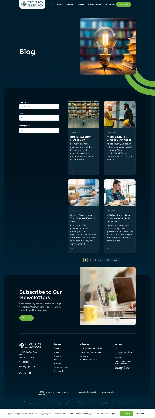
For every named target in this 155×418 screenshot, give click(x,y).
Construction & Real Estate (91, 349)
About (51, 4)
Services (59, 4)
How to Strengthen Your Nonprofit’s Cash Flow (82, 218)
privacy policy (111, 413)
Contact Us (124, 4)
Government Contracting (90, 352)
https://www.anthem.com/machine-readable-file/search (35, 402)
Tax (116, 349)
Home (56, 349)
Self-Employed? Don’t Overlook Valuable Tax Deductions (119, 218)
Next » (115, 260)
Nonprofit (84, 356)
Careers (80, 4)
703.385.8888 (25, 362)
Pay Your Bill (109, 4)
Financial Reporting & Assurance (124, 353)
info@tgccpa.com (27, 366)
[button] (135, 4)
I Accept (126, 413)
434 (107, 260)
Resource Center (94, 4)
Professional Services (89, 360)
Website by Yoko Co (109, 392)
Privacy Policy (82, 392)
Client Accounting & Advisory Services (123, 362)
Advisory (118, 358)
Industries (70, 4)
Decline (140, 413)
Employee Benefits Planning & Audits (122, 368)
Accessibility (92, 392)
